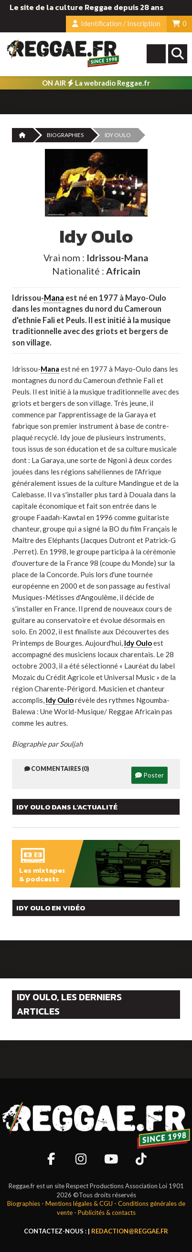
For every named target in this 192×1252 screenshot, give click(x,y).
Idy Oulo (138, 643)
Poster (149, 775)
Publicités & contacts (107, 1212)
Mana (54, 298)
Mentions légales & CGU (79, 1203)
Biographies (65, 134)
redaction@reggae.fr (129, 1231)
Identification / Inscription (116, 24)
